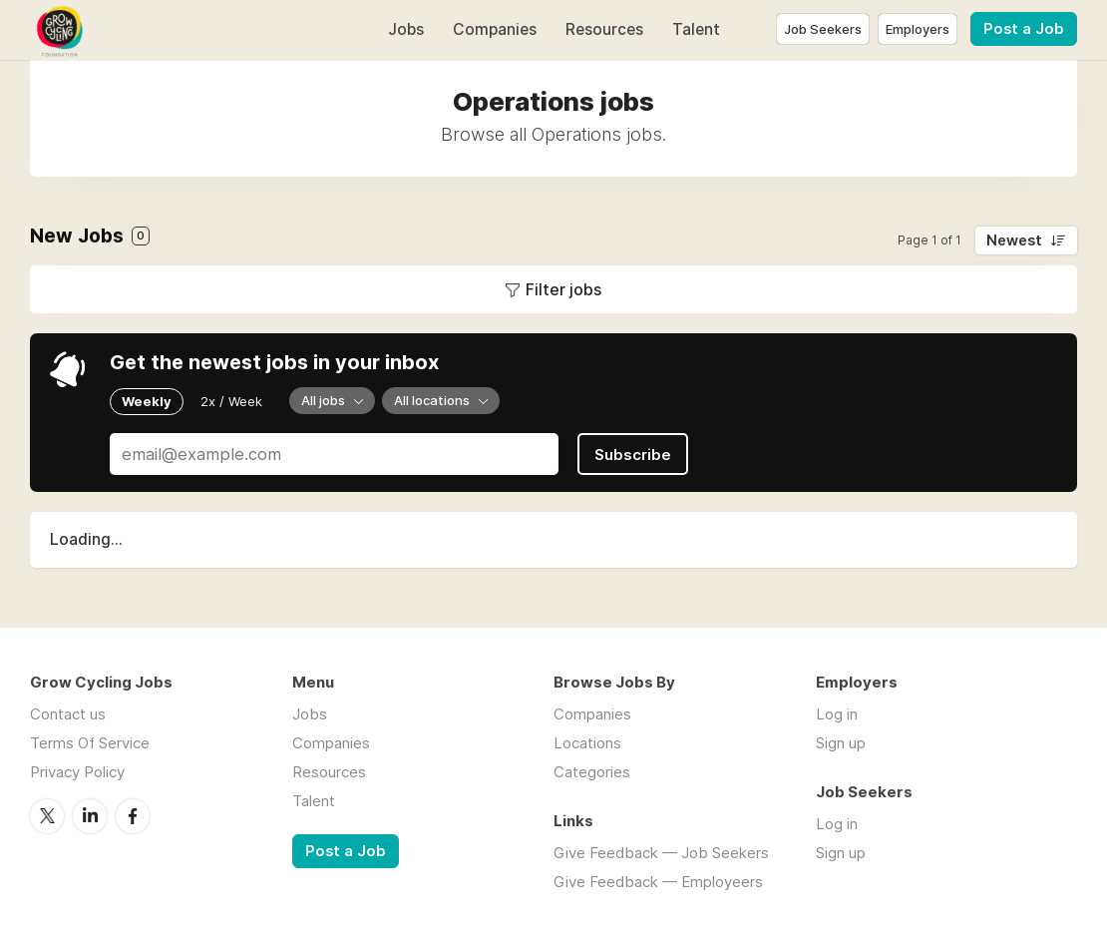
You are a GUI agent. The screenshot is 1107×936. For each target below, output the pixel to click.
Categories (592, 771)
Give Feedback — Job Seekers (661, 852)
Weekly (147, 401)
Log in (837, 713)
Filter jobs (563, 289)
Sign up (841, 742)
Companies (495, 29)
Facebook (133, 816)
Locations (587, 742)
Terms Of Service (90, 742)
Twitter (47, 816)
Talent (696, 29)
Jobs (406, 29)
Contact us (68, 713)
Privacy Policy (77, 771)
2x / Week (231, 401)
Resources (604, 29)
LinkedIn (90, 816)
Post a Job (1023, 29)
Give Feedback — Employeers (658, 881)
